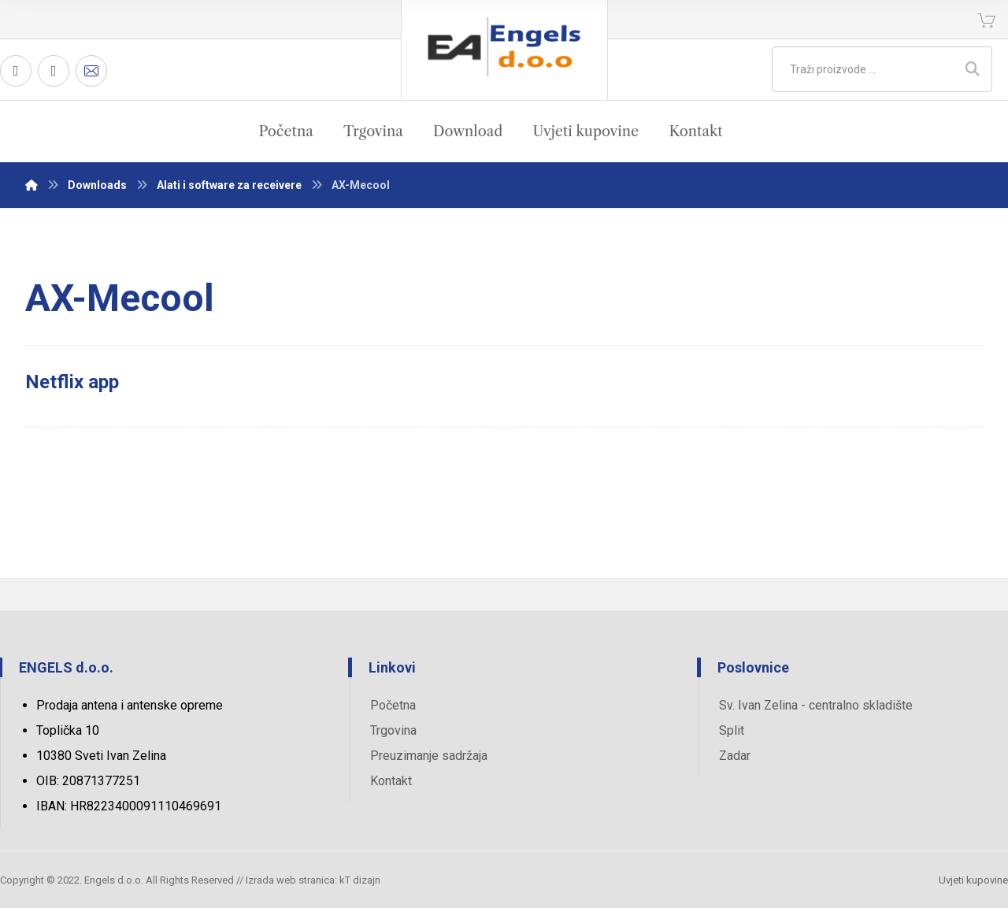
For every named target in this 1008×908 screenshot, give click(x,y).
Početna (393, 705)
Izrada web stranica (290, 880)
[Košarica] (987, 19)
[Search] (972, 69)
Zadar (734, 755)
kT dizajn (359, 880)
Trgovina (393, 730)
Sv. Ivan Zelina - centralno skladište (816, 705)
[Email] (91, 71)
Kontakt (391, 780)
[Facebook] (16, 71)
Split (731, 730)
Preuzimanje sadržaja (428, 755)
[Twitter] (53, 71)
